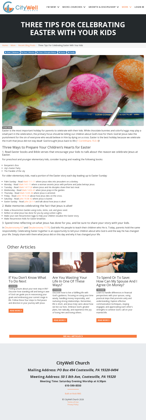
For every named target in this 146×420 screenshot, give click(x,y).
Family (71, 52)
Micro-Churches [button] (72, 7)
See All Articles (73, 336)
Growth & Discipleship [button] (102, 7)
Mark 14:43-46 (26, 193)
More (13, 45)
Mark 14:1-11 (25, 184)
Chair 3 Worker (28, 52)
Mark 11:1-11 (29, 181)
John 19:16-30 (23, 195)
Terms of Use (73, 402)
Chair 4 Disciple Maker (46, 52)
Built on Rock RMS (73, 393)
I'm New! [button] (51, 7)
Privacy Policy (73, 404)
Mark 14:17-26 (25, 187)
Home (5, 45)
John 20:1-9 (29, 201)
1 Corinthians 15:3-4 (87, 140)
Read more (16, 310)
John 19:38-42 (25, 198)
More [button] (125, 7)
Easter (62, 52)
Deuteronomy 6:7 (14, 227)
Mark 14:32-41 (28, 190)
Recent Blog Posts (26, 45)
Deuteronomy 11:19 (39, 227)
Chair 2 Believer (12, 52)
